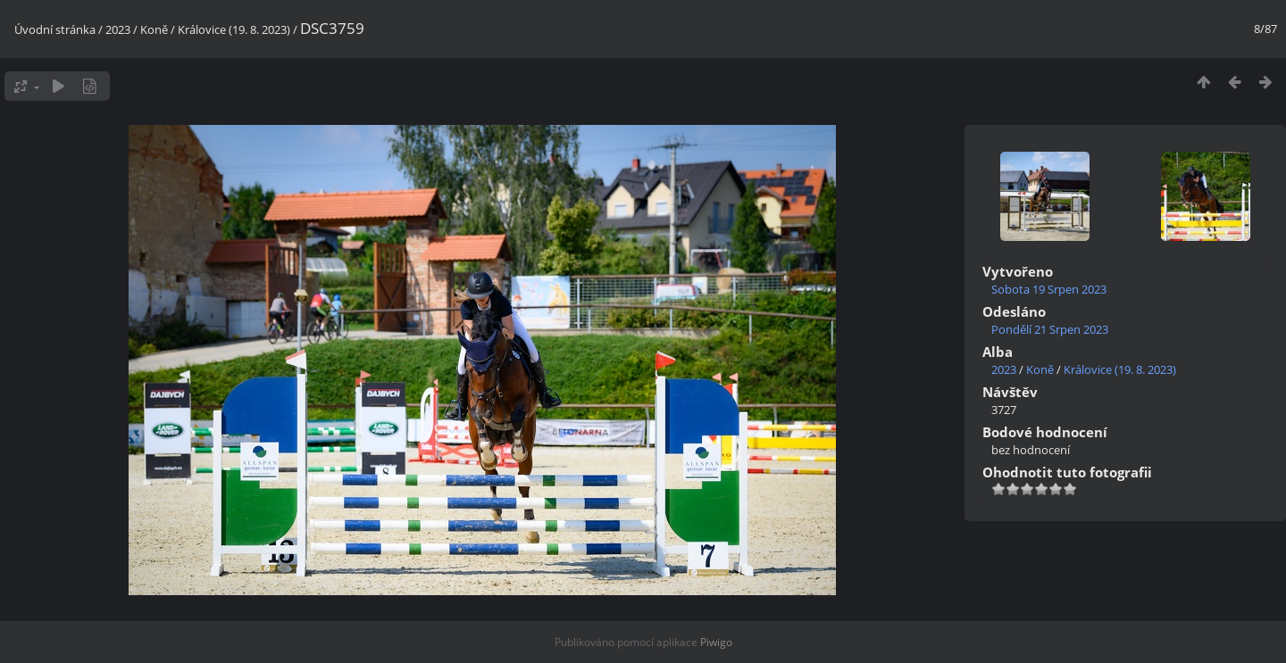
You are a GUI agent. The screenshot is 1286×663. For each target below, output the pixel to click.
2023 (117, 29)
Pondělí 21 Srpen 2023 (1049, 329)
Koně (154, 29)
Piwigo (716, 642)
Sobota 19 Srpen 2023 (1048, 289)
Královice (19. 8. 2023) (234, 29)
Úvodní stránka (55, 29)
